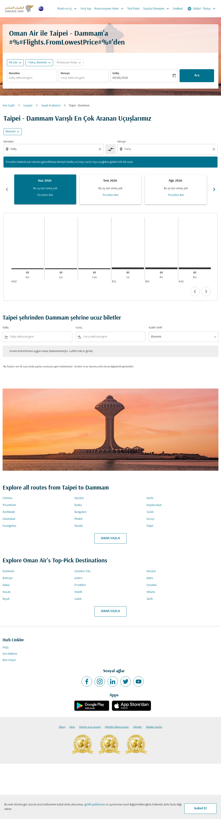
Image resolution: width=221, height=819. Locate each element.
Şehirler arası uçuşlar (90, 727)
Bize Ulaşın (9, 660)
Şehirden (137, 727)
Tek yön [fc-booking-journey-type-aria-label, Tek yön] (13, 62)
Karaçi (150, 519)
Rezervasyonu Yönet (110, 8)
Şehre (72, 727)
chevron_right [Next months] (214, 189)
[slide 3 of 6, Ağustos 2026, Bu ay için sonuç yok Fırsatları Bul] (176, 189)
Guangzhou (9, 526)
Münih (78, 592)
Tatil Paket (133, 8)
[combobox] (32, 78)
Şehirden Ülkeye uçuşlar (117, 727)
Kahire (78, 578)
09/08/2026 (120, 78)
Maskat (79, 498)
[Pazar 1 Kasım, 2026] (195, 268)
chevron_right (206, 291)
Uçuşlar (28, 105)
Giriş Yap (86, 8)
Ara (196, 75)
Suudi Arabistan (50, 105)
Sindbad (178, 8)
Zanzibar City (82, 571)
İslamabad (9, 519)
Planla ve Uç (68, 8)
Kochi (150, 498)
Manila (78, 526)
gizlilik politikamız (94, 804)
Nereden (14, 73)
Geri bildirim (10, 654)
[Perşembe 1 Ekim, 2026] (161, 268)
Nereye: (121, 141)
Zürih (150, 599)
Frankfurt (80, 585)
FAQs (6, 647)
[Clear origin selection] (100, 149)
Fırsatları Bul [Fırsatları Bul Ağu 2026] (176, 195)
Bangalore (80, 512)
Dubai (6, 585)
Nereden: (8, 141)
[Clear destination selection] (214, 149)
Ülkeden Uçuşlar (154, 727)
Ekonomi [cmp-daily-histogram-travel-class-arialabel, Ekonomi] (10, 131)
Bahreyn (8, 578)
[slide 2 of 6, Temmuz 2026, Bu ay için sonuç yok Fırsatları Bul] (111, 189)
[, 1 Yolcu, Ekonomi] (37, 62)
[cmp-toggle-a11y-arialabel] (110, 149)
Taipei (150, 526)
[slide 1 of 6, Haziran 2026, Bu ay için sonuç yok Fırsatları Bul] (45, 189)
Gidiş (115, 73)
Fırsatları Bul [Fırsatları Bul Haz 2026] (45, 195)
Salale (150, 512)
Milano (151, 592)
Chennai (7, 498)
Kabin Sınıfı (155, 327)
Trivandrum (9, 505)
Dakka (78, 505)
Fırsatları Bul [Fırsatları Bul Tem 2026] (110, 195)
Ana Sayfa (9, 105)
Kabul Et (200, 808)
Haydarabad (154, 505)
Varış (79, 327)
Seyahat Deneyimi (157, 8)
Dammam (8, 571)
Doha (150, 578)
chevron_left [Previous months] (6, 189)
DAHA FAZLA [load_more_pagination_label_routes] (110, 538)
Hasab (6, 592)
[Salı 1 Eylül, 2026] (128, 268)
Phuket (78, 519)
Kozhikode (9, 512)
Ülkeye (62, 727)
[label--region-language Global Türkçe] (202, 8)
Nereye (65, 73)
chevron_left (194, 291)
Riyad (6, 599)
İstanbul (151, 585)
